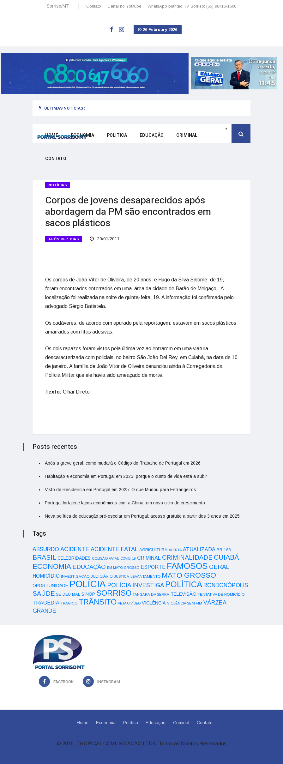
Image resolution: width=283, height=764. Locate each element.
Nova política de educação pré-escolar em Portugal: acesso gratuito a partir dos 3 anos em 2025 (142, 516)
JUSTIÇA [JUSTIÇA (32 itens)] (121, 576)
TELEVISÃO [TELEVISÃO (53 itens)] (183, 594)
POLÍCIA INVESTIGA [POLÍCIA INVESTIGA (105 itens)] (135, 585)
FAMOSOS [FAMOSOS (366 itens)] (187, 566)
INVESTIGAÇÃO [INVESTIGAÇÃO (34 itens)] (75, 576)
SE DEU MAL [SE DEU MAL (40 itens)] (68, 594)
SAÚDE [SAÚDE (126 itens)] (44, 593)
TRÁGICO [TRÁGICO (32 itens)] (69, 603)
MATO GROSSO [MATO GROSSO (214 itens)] (189, 575)
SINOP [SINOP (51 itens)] (88, 594)
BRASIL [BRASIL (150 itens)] (44, 557)
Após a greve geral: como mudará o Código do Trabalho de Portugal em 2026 (123, 463)
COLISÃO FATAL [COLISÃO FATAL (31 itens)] (105, 558)
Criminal (186, 135)
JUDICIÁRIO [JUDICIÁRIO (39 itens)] (102, 576)
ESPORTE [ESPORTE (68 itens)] (153, 567)
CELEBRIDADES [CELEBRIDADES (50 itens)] (74, 558)
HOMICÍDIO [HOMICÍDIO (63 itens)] (46, 576)
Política (117, 135)
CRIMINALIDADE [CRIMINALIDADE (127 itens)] (187, 557)
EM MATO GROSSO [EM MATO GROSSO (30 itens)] (123, 567)
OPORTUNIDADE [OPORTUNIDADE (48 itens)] (50, 585)
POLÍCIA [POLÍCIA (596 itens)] (87, 584)
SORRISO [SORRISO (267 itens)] (113, 593)
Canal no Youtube (124, 6)
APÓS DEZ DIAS (63, 239)
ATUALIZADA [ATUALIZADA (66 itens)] (199, 549)
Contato (93, 6)
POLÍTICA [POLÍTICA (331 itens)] (183, 584)
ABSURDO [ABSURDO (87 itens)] (46, 549)
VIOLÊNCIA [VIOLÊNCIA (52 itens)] (154, 602)
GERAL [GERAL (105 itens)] (219, 566)
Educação (152, 135)
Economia (82, 135)
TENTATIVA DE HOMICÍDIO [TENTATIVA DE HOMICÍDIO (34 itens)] (221, 594)
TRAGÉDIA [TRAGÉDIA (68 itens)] (46, 602)
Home (51, 135)
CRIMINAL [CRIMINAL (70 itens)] (149, 558)
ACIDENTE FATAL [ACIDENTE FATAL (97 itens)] (114, 549)
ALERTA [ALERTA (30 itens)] (175, 550)
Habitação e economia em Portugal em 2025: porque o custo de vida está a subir (126, 476)
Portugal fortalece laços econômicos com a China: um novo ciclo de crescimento (125, 502)
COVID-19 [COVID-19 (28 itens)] (128, 558)
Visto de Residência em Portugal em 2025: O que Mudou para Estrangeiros (120, 489)
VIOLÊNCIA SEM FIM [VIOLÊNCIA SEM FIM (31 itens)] (184, 603)
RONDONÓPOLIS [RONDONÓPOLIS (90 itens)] (225, 585)
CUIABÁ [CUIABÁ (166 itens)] (226, 557)
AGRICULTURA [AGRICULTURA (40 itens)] (153, 549)
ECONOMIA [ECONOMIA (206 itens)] (52, 566)
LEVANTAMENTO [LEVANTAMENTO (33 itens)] (145, 576)
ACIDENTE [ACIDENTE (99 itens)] (74, 549)
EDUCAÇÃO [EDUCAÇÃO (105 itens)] (89, 566)
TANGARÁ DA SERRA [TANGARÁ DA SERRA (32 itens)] (151, 594)
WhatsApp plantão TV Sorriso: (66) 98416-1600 (192, 6)
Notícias (57, 185)
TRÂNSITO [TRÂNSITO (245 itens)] (98, 602)
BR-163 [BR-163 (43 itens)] (224, 549)
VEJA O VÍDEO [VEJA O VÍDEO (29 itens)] (129, 603)
